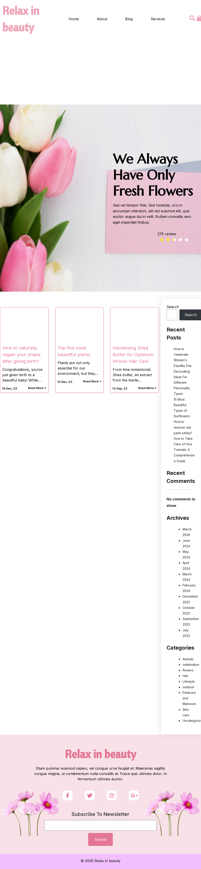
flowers (188, 670)
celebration (191, 664)
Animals (188, 659)
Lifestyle (189, 681)
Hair (185, 676)
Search (173, 307)
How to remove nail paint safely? (183, 427)
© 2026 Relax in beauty (100, 861)
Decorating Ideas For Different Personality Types (182, 382)
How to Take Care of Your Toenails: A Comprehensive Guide (184, 450)
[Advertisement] (100, 71)
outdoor (188, 687)
